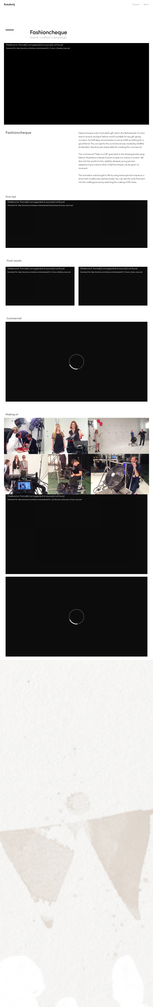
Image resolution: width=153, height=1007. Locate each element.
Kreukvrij (9, 4)
